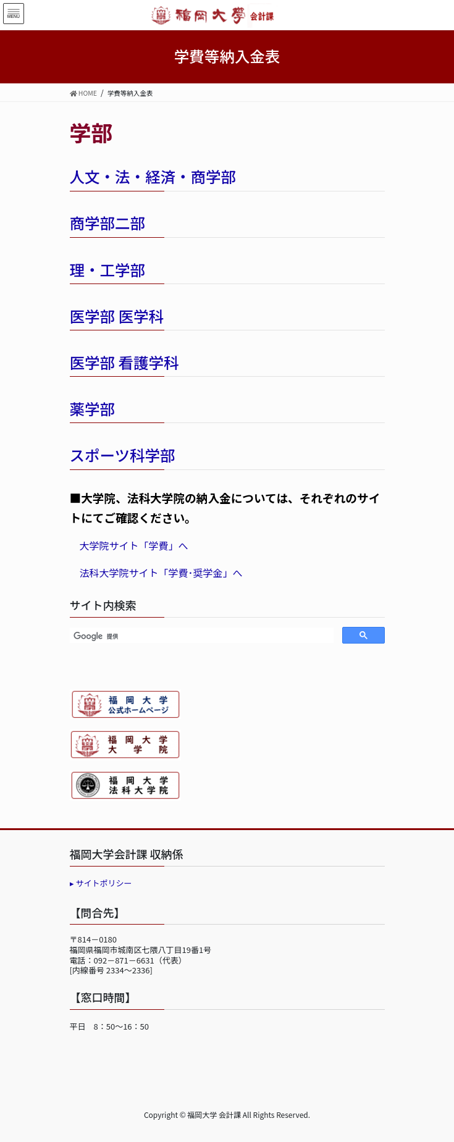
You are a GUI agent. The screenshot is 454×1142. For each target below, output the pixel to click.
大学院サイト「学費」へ (134, 545)
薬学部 (93, 408)
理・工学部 (108, 269)
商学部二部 (108, 222)
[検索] (200, 637)
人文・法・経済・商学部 (153, 176)
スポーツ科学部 (122, 455)
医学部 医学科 (117, 316)
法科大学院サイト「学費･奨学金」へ (161, 572)
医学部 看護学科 (124, 362)
